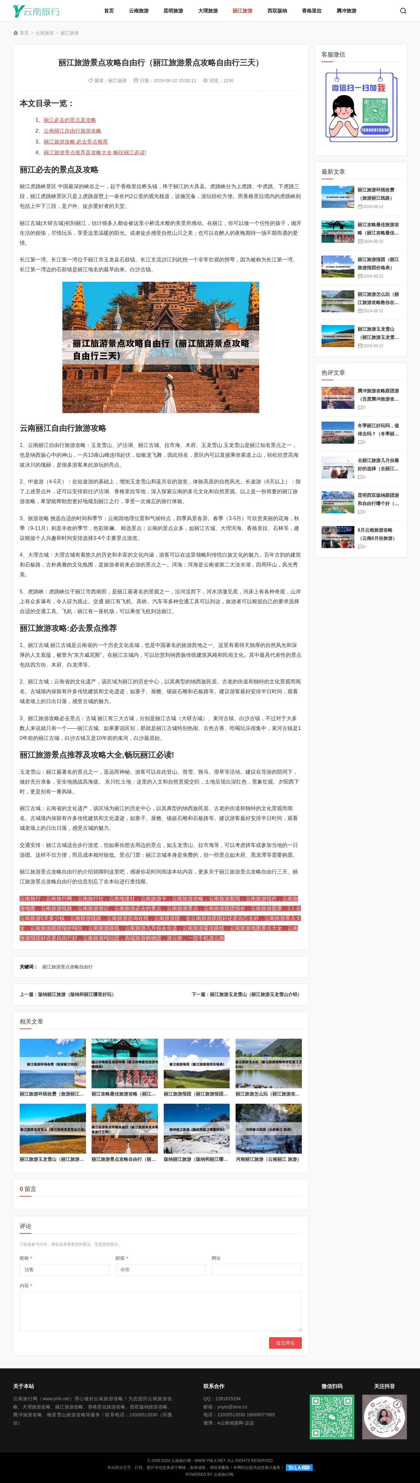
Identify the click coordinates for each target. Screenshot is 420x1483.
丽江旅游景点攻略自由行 (67, 966)
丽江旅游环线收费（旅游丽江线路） (56, 1093)
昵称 (26, 1258)
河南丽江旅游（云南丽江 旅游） (269, 1159)
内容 (26, 1285)
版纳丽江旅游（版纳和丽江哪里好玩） (203, 1159)
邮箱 (122, 1258)
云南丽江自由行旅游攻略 (72, 131)
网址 (216, 1258)
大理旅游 (208, 10)
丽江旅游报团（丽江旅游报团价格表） (203, 1093)
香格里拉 (312, 10)
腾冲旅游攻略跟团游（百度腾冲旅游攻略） (378, 398)
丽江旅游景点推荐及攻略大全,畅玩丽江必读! (95, 152)
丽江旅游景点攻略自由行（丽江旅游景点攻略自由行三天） (151, 1159)
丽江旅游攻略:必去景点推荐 (76, 141)
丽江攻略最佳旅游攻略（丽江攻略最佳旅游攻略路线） (147, 1093)
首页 (109, 10)
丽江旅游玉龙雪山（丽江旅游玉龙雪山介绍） (66, 1159)
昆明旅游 (173, 10)
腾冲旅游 (346, 10)
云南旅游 (139, 10)
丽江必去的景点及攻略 (70, 120)
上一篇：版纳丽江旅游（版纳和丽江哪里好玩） (68, 994)
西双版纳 (277, 10)
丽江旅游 (242, 10)
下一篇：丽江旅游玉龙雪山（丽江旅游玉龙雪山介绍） (247, 994)
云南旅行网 (223, 1474)
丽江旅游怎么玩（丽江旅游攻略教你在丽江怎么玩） (288, 1093)
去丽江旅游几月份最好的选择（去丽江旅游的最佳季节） (378, 468)
